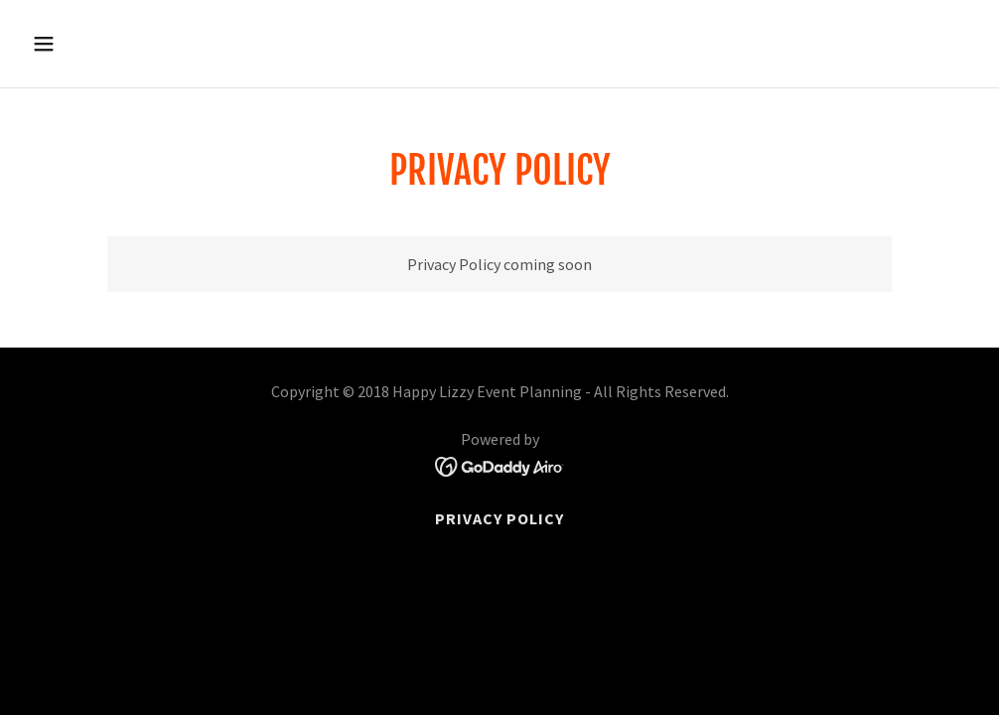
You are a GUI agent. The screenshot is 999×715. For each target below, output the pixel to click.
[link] (500, 465)
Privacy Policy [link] (499, 518)
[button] (133, 44)
